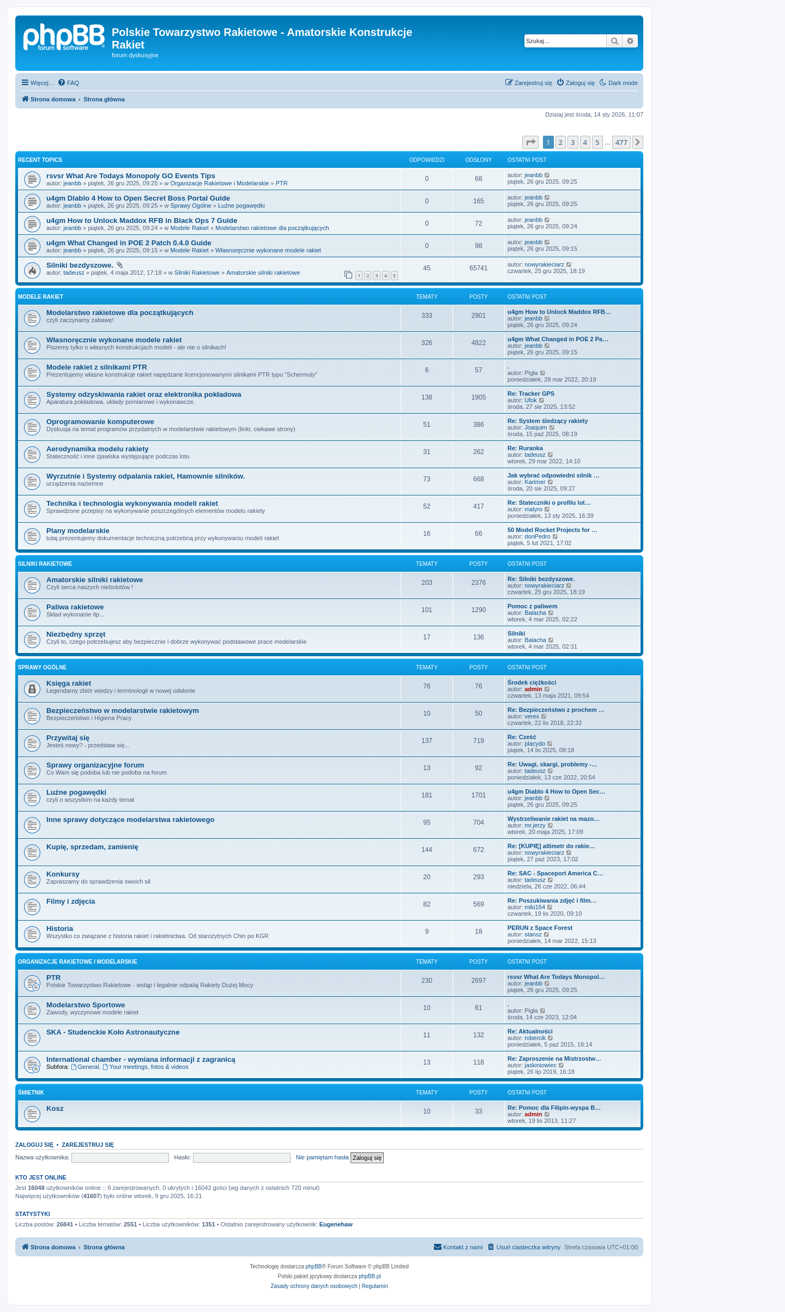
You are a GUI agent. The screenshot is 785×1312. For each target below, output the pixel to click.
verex (531, 716)
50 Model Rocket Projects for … (552, 530)
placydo (534, 743)
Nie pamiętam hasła (322, 1157)
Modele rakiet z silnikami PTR (96, 367)
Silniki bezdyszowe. (79, 265)
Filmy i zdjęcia (70, 901)
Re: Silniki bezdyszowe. (541, 579)
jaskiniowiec (540, 1065)
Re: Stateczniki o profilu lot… (549, 502)
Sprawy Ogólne (191, 205)
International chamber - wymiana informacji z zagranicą (140, 1059)
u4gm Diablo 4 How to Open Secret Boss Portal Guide (138, 198)
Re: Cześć (522, 737)
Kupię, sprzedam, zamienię (92, 847)
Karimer (535, 482)
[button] (530, 142)
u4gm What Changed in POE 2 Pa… (558, 339)
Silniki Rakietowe (197, 272)
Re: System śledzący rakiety (548, 421)
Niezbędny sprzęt (75, 634)
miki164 (534, 907)
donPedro (537, 536)
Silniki (516, 633)
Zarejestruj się (88, 1144)
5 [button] (597, 142)
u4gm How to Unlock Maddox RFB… (559, 312)
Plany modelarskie (78, 531)
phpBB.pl (370, 1276)
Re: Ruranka (525, 448)
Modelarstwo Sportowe (85, 1005)
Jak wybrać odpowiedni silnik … (554, 475)
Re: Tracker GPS (531, 393)
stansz (533, 934)
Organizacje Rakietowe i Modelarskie (220, 183)
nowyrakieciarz (544, 264)
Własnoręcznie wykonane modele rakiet (268, 250)
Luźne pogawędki (241, 205)
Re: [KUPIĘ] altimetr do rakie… (551, 846)
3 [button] (573, 142)
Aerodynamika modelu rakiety (97, 449)
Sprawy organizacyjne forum (95, 765)
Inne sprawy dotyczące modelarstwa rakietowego (130, 819)
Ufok (530, 400)
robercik (535, 1038)
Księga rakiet (68, 683)
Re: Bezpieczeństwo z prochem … (556, 709)
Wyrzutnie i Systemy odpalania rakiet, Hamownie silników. (145, 476)
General (85, 1066)
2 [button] (561, 142)
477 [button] (621, 142)
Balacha (535, 612)
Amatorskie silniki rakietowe (263, 272)
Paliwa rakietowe (75, 607)
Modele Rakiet (190, 228)
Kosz (55, 1108)
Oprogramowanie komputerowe (100, 422)
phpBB (314, 1266)
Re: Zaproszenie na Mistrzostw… (554, 1058)
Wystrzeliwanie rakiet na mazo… (554, 818)
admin (533, 689)
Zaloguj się (34, 1144)
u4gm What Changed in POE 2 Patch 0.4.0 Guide (129, 243)
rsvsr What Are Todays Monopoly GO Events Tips (130, 176)
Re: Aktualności (530, 1031)
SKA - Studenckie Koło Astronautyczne (113, 1032)
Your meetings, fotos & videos (145, 1066)
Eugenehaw (336, 1224)
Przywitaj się (67, 738)
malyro (533, 509)
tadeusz (73, 272)
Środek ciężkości (532, 682)
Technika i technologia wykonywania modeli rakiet (132, 503)
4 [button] (585, 142)
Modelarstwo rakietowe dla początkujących (272, 228)
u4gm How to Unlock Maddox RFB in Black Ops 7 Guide (141, 220)
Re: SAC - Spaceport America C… (555, 873)
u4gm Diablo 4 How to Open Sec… (557, 791)
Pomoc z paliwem (533, 606)
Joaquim (535, 427)
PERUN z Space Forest (540, 927)
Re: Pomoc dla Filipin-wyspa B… (554, 1107)
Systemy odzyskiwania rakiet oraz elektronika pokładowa (143, 394)
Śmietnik (31, 1093)
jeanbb (72, 183)
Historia (59, 928)
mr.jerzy (535, 825)
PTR (282, 183)
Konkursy (63, 874)
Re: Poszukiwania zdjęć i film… (552, 900)
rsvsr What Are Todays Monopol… (556, 977)
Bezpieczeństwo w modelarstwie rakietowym (122, 710)
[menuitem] (68, 82)
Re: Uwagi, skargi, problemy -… (552, 764)
